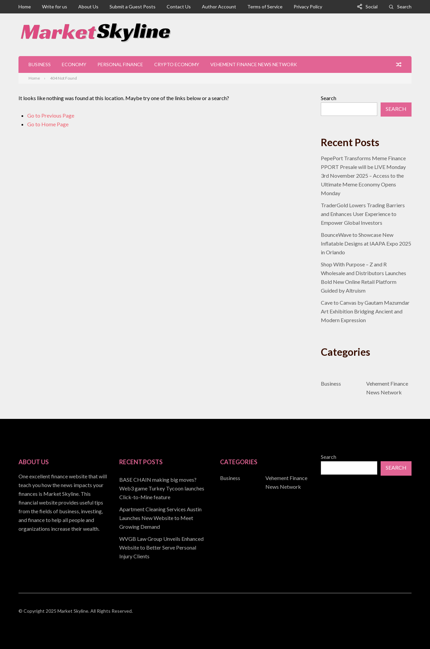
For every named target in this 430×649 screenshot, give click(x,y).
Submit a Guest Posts (133, 6)
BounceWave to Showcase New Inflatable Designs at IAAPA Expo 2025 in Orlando (366, 243)
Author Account (219, 6)
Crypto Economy (176, 64)
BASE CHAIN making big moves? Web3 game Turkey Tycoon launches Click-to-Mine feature (161, 488)
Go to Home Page (48, 124)
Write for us (54, 6)
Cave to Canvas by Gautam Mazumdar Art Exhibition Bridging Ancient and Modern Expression (365, 311)
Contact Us (179, 6)
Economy (74, 64)
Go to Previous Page (50, 115)
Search (404, 6)
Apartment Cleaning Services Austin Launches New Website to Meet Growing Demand (160, 518)
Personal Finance (120, 64)
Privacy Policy (308, 6)
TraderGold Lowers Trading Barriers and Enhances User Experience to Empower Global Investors (363, 214)
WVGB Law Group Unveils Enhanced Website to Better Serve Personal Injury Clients (161, 547)
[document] (164, 518)
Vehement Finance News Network (253, 64)
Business (40, 64)
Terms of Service (265, 6)
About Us (88, 6)
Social (372, 6)
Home (24, 6)
